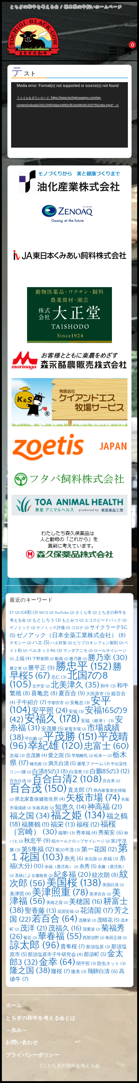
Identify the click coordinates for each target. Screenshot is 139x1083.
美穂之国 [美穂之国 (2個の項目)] (57, 903)
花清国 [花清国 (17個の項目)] (96, 911)
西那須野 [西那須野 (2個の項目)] (93, 938)
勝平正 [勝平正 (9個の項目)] (41, 668)
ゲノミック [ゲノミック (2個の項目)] (22, 628)
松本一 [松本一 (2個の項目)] (103, 756)
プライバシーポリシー (32, 1055)
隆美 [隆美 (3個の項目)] (78, 971)
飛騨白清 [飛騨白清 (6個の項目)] (102, 972)
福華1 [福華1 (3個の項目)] (66, 833)
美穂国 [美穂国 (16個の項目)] (85, 902)
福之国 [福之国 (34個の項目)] (30, 816)
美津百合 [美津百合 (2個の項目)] (100, 894)
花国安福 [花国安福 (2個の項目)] (68, 911)
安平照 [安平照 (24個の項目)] (49, 711)
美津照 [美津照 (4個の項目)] (20, 894)
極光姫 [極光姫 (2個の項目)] (38, 764)
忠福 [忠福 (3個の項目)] (17, 755)
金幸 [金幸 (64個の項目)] (57, 962)
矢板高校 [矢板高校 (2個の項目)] (43, 808)
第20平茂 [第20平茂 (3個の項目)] (67, 850)
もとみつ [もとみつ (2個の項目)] (72, 620)
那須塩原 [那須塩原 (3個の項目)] (98, 947)
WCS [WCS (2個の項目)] (46, 613)
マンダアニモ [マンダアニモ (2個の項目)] (78, 651)
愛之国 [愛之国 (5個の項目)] (59, 756)
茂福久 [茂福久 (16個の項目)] (65, 928)
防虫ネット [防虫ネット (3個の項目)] (111, 963)
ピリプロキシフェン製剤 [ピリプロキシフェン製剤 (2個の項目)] (98, 643)
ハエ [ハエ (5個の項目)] (40, 643)
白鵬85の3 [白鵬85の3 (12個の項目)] (109, 771)
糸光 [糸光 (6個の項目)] (73, 859)
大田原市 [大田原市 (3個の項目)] (98, 694)
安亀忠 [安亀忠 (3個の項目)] (80, 702)
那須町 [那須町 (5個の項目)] (95, 955)
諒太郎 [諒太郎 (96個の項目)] (34, 945)
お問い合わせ (22, 1043)
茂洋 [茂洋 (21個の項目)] (33, 928)
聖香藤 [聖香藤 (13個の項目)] (40, 911)
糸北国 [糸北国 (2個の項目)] (93, 859)
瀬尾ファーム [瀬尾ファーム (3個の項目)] (93, 763)
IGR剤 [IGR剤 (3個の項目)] (29, 612)
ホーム (14, 1006)
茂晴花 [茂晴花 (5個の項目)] (108, 920)
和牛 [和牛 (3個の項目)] (108, 686)
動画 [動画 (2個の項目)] (61, 659)
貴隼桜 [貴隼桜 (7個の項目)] (72, 947)
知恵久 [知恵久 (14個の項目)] (70, 807)
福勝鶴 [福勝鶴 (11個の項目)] (35, 824)
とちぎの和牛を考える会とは (41, 1018)
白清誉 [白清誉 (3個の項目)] (79, 772)
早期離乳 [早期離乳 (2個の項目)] (82, 756)
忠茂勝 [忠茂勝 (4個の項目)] (36, 755)
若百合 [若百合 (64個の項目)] (54, 919)
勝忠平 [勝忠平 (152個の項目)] (84, 666)
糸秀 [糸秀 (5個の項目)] (87, 867)
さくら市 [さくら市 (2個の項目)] (86, 613)
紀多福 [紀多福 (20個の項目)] (72, 875)
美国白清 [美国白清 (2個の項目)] (113, 885)
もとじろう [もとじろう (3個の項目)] (46, 620)
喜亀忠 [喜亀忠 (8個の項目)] (44, 693)
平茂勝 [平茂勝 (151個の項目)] (70, 737)
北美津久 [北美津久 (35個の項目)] (75, 685)
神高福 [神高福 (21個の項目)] (104, 807)
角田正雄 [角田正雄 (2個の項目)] (116, 938)
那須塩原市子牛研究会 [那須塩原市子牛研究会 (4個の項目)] (55, 954)
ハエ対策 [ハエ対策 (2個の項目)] (61, 643)
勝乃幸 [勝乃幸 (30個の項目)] (108, 657)
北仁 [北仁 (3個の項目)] (58, 677)
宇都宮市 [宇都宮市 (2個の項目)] (58, 703)
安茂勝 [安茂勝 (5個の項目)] (52, 729)
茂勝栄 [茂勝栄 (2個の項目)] (87, 920)
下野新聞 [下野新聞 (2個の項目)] (43, 659)
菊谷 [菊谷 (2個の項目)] (30, 938)
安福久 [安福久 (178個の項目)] (52, 719)
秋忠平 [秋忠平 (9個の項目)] (37, 840)
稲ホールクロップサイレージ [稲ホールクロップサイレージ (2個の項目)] (81, 841)
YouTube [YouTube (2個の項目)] (64, 613)
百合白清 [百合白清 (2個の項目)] (20, 781)
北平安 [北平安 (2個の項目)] (41, 686)
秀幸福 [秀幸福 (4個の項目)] (86, 832)
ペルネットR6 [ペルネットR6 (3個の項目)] (45, 650)
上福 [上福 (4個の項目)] (23, 658)
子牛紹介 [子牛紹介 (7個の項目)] (31, 702)
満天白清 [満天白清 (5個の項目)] (62, 764)
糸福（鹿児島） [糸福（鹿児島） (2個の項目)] (61, 867)
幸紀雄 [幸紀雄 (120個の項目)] (55, 745)
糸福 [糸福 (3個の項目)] (110, 859)
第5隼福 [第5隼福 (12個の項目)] (37, 849)
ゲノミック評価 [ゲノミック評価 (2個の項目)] (53, 628)
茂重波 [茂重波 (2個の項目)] (91, 929)
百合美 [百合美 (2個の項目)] (111, 781)
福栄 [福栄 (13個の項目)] (62, 824)
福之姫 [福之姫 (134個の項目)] (78, 815)
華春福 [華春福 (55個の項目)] (60, 936)
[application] (69, 115)
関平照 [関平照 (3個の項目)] (86, 963)
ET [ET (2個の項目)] (14, 613)
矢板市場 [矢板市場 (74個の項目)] (93, 798)
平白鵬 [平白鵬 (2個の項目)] (33, 739)
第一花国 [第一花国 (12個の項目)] (99, 849)
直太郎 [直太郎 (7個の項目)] (80, 790)
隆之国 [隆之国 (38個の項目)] (30, 970)
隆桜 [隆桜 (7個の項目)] (60, 971)
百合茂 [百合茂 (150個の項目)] (38, 788)
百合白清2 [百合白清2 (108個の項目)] (67, 779)
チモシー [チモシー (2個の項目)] (20, 643)
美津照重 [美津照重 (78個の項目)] (60, 892)
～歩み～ (16, 1030)
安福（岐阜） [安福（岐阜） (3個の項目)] (97, 721)
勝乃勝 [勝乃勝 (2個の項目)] (78, 659)
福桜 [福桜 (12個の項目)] (87, 824)
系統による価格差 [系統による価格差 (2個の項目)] (34, 876)
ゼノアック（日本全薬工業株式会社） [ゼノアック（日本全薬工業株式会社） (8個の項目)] (71, 635)
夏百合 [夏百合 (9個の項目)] (72, 693)
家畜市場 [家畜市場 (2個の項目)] (75, 729)
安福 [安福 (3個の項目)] (76, 711)
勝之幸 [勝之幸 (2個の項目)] (18, 668)
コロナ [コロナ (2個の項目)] (80, 628)
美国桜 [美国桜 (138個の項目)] (73, 883)
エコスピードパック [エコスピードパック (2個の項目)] (105, 620)
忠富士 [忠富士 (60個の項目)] (106, 746)
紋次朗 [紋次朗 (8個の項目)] (105, 875)
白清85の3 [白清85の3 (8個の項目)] (50, 771)
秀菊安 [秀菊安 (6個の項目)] (110, 833)
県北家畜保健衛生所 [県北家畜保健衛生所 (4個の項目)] (40, 799)
